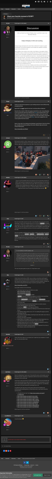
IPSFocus (20, 465)
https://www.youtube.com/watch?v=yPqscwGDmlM (28, 400)
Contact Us (32, 465)
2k (8, 115)
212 (8, 429)
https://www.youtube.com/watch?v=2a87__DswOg (28, 399)
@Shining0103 (24, 299)
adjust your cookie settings (5, 477)
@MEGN (19, 296)
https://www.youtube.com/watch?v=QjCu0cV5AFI (27, 397)
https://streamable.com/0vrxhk (23, 291)
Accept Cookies (37, 475)
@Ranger (27, 234)
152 (8, 348)
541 (8, 191)
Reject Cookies (47, 475)
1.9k (7, 289)
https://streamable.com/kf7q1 (21, 285)
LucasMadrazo (8, 415)
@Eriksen (42, 223)
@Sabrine (32, 234)
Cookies (36, 465)
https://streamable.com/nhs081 (24, 293)
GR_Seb (10, 18)
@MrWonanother (40, 234)
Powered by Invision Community (26, 467)
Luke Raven (7, 372)
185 (8, 151)
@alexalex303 (42, 299)
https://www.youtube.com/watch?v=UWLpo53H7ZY (28, 405)
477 (8, 232)
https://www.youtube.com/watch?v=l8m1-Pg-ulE (27, 403)
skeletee (8, 177)
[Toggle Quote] (16, 250)
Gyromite (8, 334)
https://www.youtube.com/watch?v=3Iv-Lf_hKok (27, 396)
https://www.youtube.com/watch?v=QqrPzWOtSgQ (28, 406)
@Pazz (36, 323)
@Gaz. (16, 235)
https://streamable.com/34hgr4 (21, 129)
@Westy (34, 300)
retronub (8, 138)
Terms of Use (16, 474)
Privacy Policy (26, 465)
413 (8, 37)
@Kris (25, 307)
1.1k (7, 386)
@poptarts (28, 294)
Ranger (7, 101)
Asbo (8, 218)
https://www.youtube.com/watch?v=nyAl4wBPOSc (28, 402)
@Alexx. (46, 234)
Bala (8, 275)
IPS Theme (16, 465)
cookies (6, 475)
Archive (21, 18)
